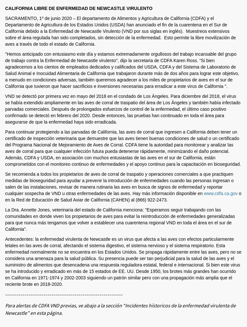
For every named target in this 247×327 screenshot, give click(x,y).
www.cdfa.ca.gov (221, 193)
